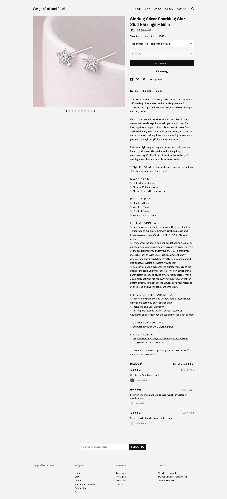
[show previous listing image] (63, 111)
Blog (147, 8)
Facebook (121, 473)
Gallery (169, 8)
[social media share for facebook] (131, 79)
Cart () (181, 8)
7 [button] (85, 111)
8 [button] (88, 111)
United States (150, 35)
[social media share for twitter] (137, 79)
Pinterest (121, 480)
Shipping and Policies (85, 484)
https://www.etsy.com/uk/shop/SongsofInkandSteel (160, 338)
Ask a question (156, 79)
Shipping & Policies (152, 90)
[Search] (192, 9)
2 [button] (69, 111)
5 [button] (79, 111)
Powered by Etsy (166, 480)
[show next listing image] (95, 111)
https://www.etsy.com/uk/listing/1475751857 (155, 234)
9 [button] (91, 111)
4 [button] (75, 111)
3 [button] (72, 111)
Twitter (120, 484)
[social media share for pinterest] (144, 79)
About (157, 8)
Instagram (121, 476)
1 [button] (66, 111)
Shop (138, 8)
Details (134, 90)
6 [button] (82, 111)
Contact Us (80, 488)
